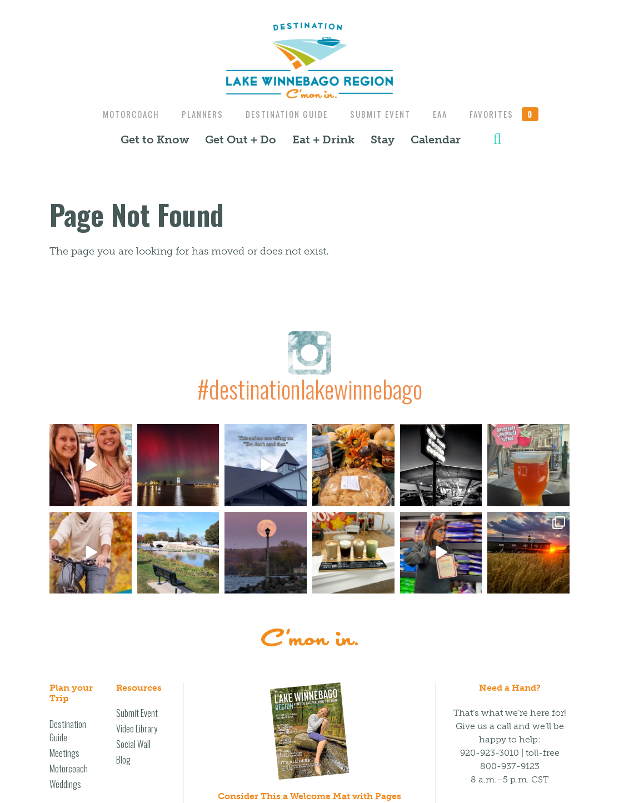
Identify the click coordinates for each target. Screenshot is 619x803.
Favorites (511, 114)
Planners (198, 114)
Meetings (64, 753)
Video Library (136, 728)
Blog (123, 759)
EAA (444, 114)
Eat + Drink (323, 139)
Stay (383, 139)
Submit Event (382, 114)
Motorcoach (124, 114)
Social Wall (133, 744)
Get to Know (155, 139)
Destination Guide (285, 114)
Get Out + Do (240, 139)
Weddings (65, 784)
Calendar (436, 139)
